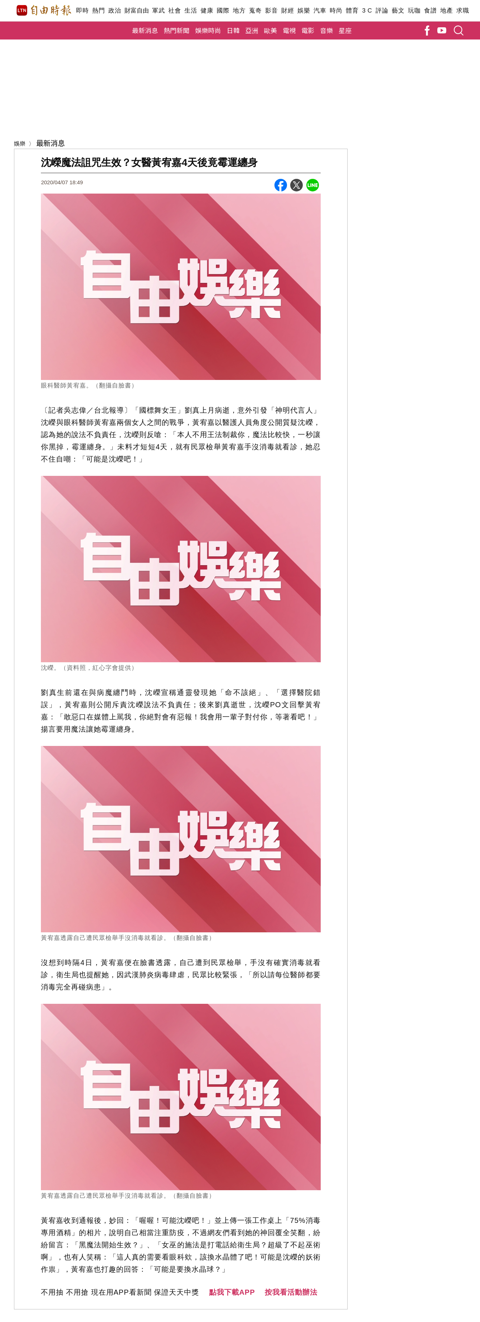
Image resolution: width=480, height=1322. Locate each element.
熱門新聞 (176, 30)
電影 (307, 30)
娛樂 (303, 10)
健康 (207, 10)
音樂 (326, 30)
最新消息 (145, 30)
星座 (345, 30)
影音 (271, 10)
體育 (352, 10)
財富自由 (136, 10)
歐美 (270, 30)
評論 (382, 10)
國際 (223, 10)
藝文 (398, 10)
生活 (190, 10)
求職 (462, 10)
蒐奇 (255, 10)
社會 (174, 10)
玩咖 (414, 10)
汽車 (320, 10)
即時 (82, 10)
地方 (239, 10)
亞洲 (251, 30)
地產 (446, 10)
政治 (114, 10)
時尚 (336, 10)
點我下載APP (232, 1292)
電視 (289, 30)
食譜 (430, 10)
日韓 (233, 30)
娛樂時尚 (208, 30)
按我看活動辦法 (291, 1292)
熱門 (98, 10)
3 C (367, 10)
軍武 (158, 10)
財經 (287, 10)
